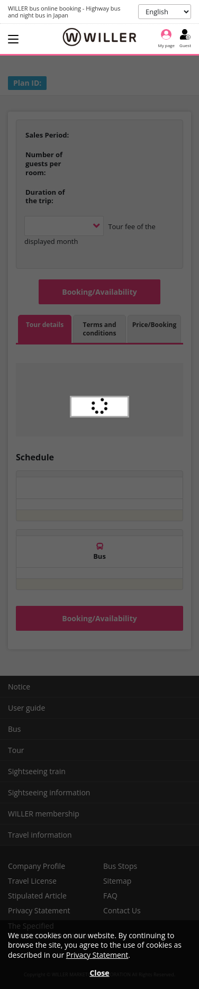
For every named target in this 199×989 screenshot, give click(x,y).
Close (99, 973)
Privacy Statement (97, 955)
